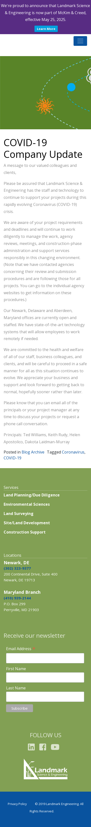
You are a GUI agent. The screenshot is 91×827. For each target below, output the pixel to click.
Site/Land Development (27, 522)
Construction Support (25, 532)
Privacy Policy (17, 804)
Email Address (20, 648)
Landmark (15, 41)
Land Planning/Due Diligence (32, 495)
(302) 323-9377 (17, 568)
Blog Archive (33, 452)
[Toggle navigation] (80, 41)
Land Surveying (18, 513)
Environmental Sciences (27, 504)
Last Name (16, 688)
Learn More (46, 29)
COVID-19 (12, 458)
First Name (16, 668)
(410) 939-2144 (17, 597)
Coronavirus (73, 452)
